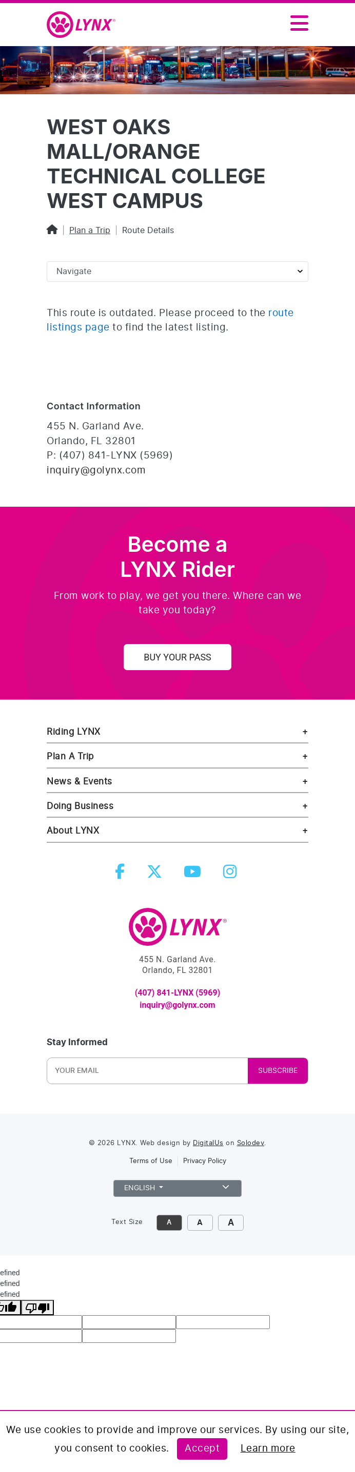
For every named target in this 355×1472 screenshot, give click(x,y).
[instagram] (232, 875)
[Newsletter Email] (117, 1071)
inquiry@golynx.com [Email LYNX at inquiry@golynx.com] (96, 470)
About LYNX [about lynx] (73, 830)
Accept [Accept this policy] (202, 1449)
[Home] (52, 230)
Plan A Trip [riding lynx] (70, 756)
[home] (85, 25)
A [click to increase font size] (200, 1223)
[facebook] (122, 875)
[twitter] (156, 875)
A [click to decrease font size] (169, 1222)
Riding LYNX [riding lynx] (74, 732)
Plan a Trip (89, 230)
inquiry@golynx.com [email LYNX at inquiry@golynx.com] (177, 1005)
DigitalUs (208, 1143)
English (177, 1187)
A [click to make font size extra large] (231, 1222)
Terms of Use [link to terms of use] (150, 1161)
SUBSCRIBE (278, 1070)
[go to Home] (178, 931)
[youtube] (194, 875)
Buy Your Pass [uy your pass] (177, 657)
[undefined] (37, 1307)
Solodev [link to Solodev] (251, 1143)
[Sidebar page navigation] (177, 271)
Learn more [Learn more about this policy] (268, 1449)
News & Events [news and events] (79, 781)
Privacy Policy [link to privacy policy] (204, 1161)
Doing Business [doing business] (80, 806)
